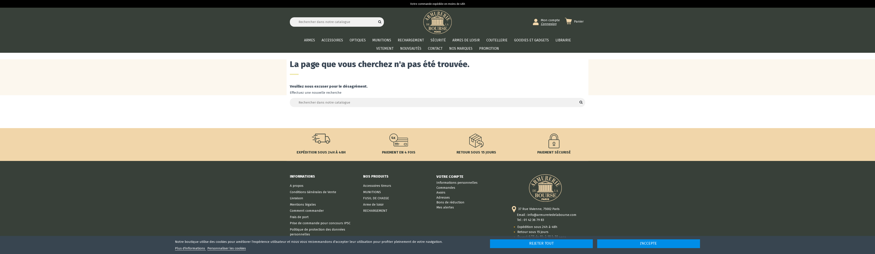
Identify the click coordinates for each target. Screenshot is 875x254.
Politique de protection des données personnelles (317, 232)
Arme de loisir (373, 204)
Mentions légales (303, 204)
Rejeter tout (541, 243)
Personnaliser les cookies (226, 248)
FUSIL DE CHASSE (376, 198)
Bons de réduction (450, 202)
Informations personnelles (457, 183)
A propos (296, 186)
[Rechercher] (337, 22)
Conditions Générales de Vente (313, 192)
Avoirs (440, 192)
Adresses (443, 197)
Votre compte (449, 176)
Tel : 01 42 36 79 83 (530, 220)
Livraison (296, 198)
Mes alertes (445, 207)
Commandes (445, 188)
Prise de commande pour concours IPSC (320, 223)
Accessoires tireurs (377, 186)
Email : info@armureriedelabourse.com (546, 215)
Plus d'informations (190, 248)
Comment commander (307, 211)
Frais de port (299, 217)
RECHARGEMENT (375, 211)
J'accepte (648, 243)
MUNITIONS (372, 192)
